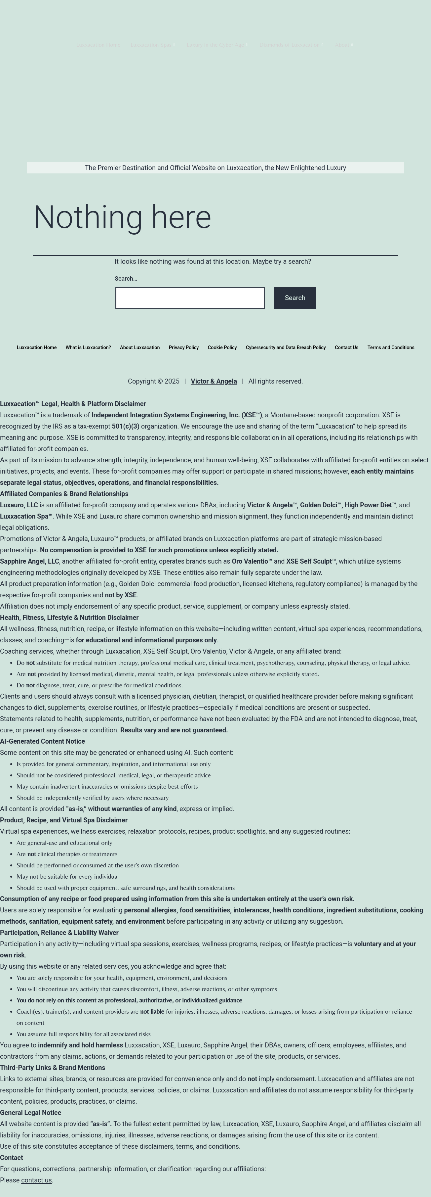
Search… (126, 278)
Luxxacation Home (98, 44)
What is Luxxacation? (82, 347)
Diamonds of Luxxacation (291, 44)
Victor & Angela (214, 381)
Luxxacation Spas (153, 44)
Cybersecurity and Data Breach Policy (289, 347)
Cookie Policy (223, 347)
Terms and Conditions (399, 347)
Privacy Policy (182, 347)
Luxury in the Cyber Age (217, 44)
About (344, 44)
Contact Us (352, 347)
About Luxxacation (136, 347)
